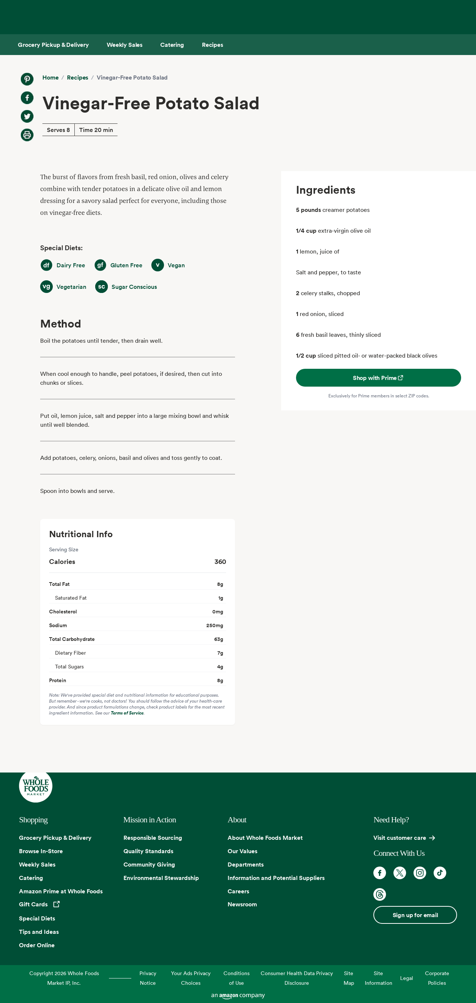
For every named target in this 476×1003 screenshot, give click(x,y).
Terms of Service (127, 712)
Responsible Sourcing (152, 837)
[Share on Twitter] (27, 116)
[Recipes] (212, 44)
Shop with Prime (379, 378)
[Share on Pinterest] (27, 79)
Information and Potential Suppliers (276, 878)
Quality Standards (148, 851)
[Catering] (172, 44)
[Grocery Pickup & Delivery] (53, 44)
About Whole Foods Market (265, 837)
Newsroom (242, 904)
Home (50, 77)
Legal (406, 977)
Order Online (37, 945)
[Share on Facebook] (27, 97)
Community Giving (149, 864)
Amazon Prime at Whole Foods (61, 891)
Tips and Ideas (39, 932)
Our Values (242, 851)
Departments (246, 864)
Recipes (77, 77)
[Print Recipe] (27, 135)
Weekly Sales (37, 864)
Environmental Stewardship (161, 878)
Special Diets (37, 918)
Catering (31, 878)
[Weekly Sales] (124, 44)
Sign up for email (415, 915)
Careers (238, 891)
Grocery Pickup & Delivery (55, 837)
